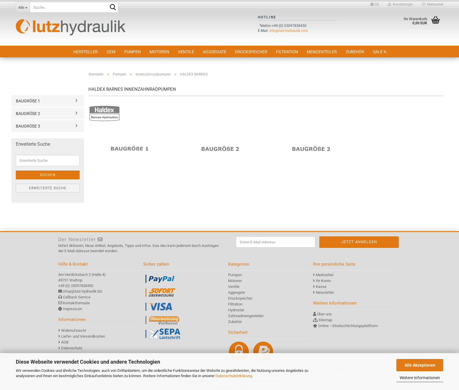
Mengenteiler (322, 51)
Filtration (287, 51)
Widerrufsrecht (73, 330)
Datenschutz (71, 348)
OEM (111, 51)
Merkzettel (432, 4)
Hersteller (85, 51)
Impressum (72, 309)
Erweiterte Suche (47, 188)
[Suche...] (23, 7)
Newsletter (325, 292)
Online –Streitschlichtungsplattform (348, 326)
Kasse (321, 286)
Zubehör (355, 51)
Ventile (186, 51)
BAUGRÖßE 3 (28, 126)
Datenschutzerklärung (233, 376)
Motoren (159, 51)
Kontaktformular (76, 303)
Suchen (48, 175)
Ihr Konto (323, 281)
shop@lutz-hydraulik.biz (82, 291)
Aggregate (214, 51)
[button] (374, 4)
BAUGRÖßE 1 (28, 101)
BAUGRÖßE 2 (28, 113)
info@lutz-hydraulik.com (288, 31)
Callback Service (76, 297)
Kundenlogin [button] (400, 4)
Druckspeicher (251, 51)
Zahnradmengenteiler (245, 316)
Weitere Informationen (420, 377)
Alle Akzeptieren (420, 365)
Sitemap (325, 320)
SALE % (379, 51)
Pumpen (132, 51)
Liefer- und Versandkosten (83, 336)
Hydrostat (236, 310)
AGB (64, 342)
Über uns (324, 314)
